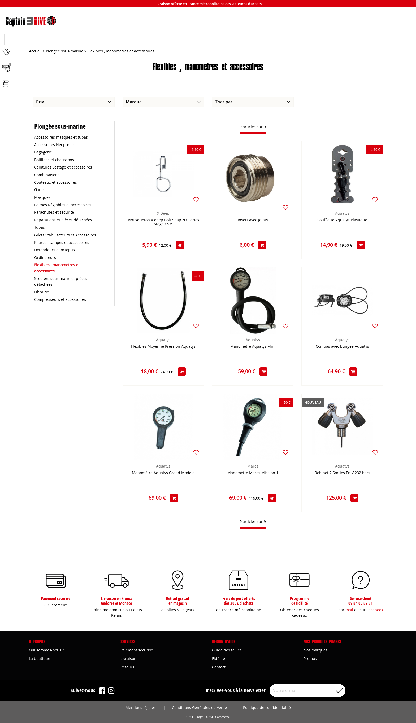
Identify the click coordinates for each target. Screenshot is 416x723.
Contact (219, 666)
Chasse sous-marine (61, 40)
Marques (281, 40)
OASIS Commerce (218, 717)
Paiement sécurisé (136, 650)
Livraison (128, 658)
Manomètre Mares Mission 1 (252, 473)
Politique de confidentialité (267, 707)
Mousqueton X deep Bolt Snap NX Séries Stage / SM (163, 222)
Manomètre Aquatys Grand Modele (163, 473)
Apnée (135, 40)
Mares (252, 466)
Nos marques (315, 650)
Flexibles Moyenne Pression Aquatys (163, 347)
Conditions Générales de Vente (199, 707)
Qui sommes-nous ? (46, 650)
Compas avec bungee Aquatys (342, 347)
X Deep (163, 213)
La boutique (39, 658)
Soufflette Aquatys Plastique (342, 220)
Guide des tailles (227, 650)
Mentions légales (140, 707)
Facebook (375, 609)
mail (349, 609)
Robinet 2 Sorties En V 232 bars (342, 473)
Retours (127, 666)
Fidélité (218, 658)
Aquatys (342, 213)
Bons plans (355, 40)
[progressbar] (253, 133)
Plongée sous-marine (208, 40)
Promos (310, 658)
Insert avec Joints (253, 220)
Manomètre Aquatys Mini (252, 347)
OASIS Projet (194, 717)
